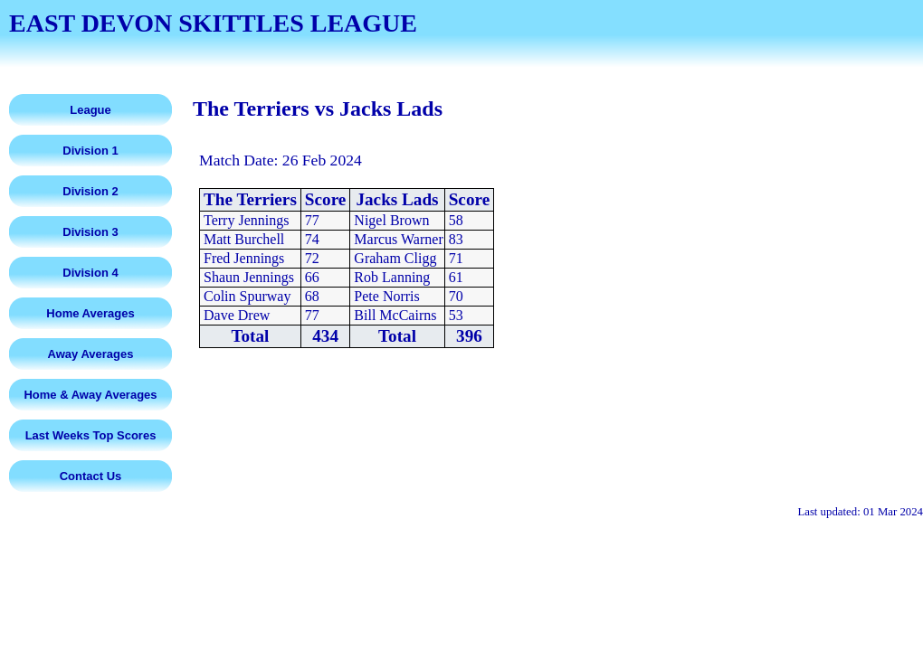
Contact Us (91, 476)
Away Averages (91, 354)
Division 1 (90, 150)
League (90, 110)
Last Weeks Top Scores (91, 435)
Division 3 (90, 232)
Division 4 (90, 272)
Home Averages (90, 313)
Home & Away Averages (90, 394)
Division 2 (90, 191)
